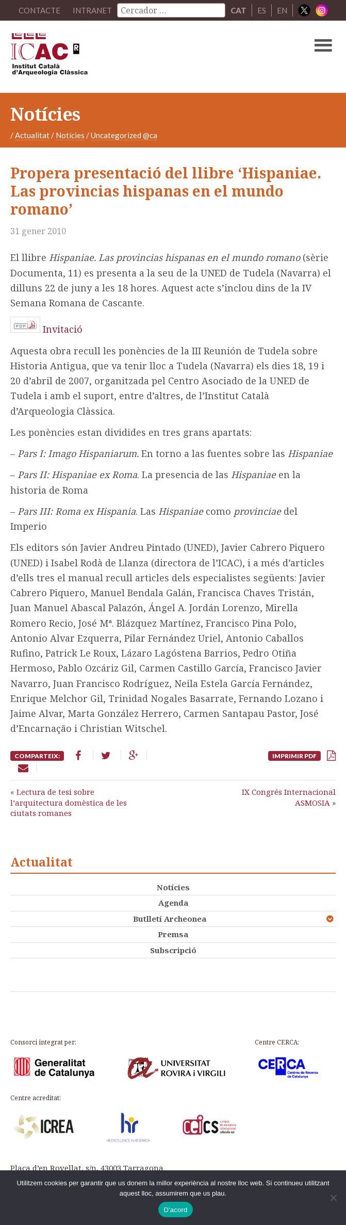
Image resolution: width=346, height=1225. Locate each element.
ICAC (138, 56)
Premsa (173, 934)
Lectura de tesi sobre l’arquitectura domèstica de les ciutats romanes (68, 802)
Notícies (70, 135)
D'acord (175, 1210)
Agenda (173, 902)
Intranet (92, 10)
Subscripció (173, 950)
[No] (333, 1198)
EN (282, 10)
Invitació (63, 329)
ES (261, 10)
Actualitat (32, 135)
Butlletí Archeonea (169, 918)
